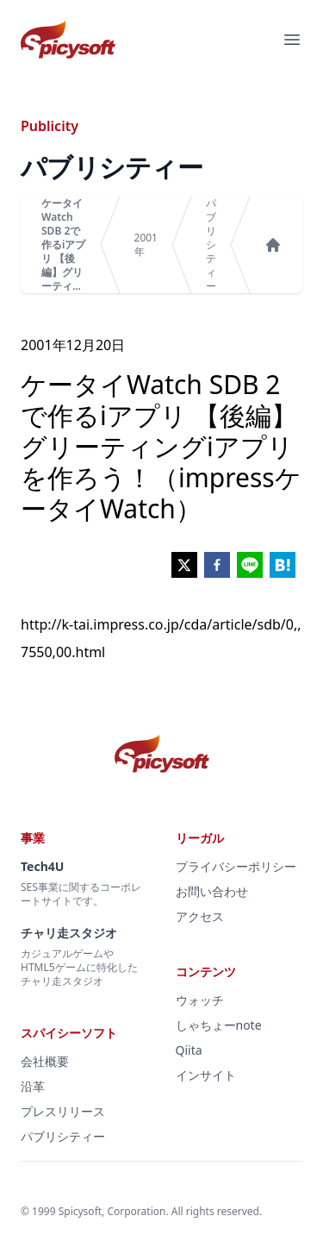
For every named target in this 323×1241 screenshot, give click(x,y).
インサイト (206, 1075)
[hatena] (282, 565)
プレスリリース (63, 1111)
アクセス (200, 916)
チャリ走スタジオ (69, 932)
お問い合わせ (212, 891)
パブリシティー (211, 245)
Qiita (189, 1050)
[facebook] (217, 565)
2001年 (146, 245)
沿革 (33, 1086)
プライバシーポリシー (236, 866)
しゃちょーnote (219, 1025)
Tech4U (42, 866)
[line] (250, 565)
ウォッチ (200, 1000)
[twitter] (184, 565)
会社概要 (45, 1061)
